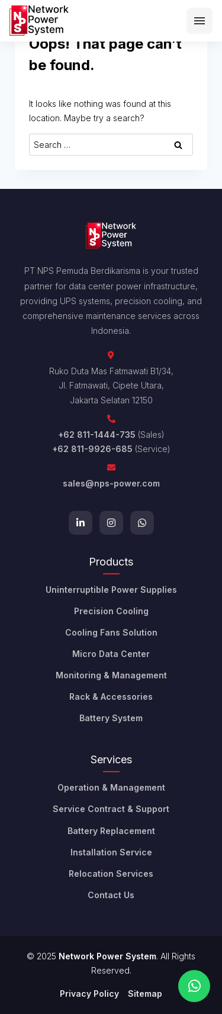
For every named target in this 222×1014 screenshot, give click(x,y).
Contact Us (111, 895)
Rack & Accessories (111, 696)
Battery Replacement (111, 831)
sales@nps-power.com (111, 483)
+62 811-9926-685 (92, 449)
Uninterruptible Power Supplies (111, 590)
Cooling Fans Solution (111, 632)
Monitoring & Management (111, 675)
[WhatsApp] (142, 523)
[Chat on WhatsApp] (194, 986)
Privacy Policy (89, 993)
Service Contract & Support (111, 809)
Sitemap (145, 993)
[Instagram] (111, 523)
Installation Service (111, 852)
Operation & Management (111, 787)
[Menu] (199, 21)
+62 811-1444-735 (97, 434)
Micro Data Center (111, 654)
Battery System (111, 718)
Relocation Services (111, 873)
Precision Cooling (111, 611)
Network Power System (107, 956)
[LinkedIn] (80, 523)
